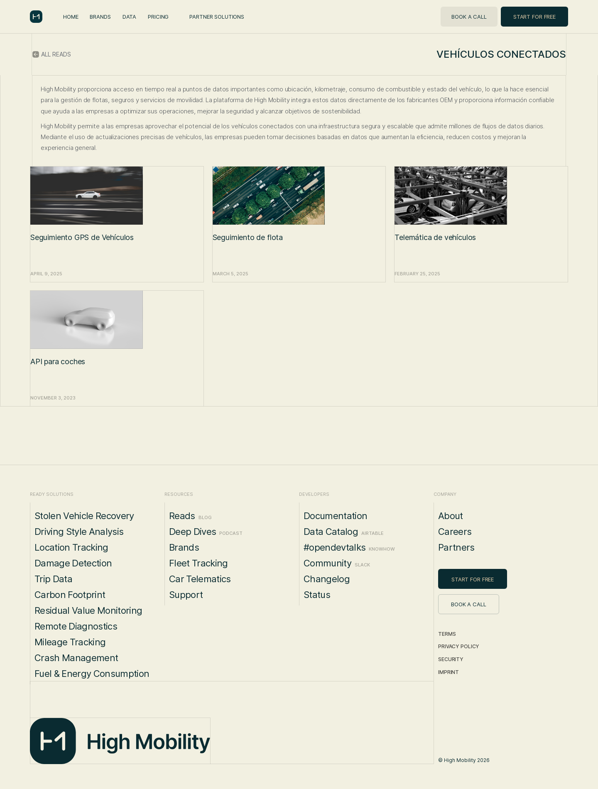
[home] (36, 16)
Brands (100, 16)
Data (129, 16)
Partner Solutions (216, 16)
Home (70, 16)
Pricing (158, 16)
